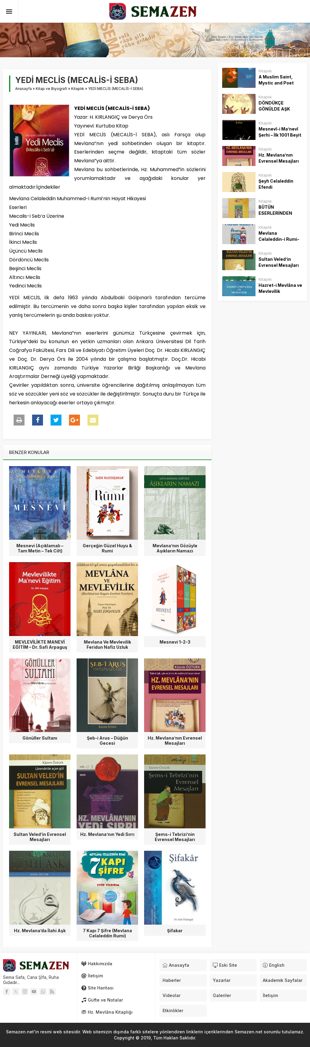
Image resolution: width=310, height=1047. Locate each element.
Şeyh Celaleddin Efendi (276, 184)
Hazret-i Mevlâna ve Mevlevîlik (280, 288)
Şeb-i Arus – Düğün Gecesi (107, 740)
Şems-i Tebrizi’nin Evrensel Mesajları (175, 837)
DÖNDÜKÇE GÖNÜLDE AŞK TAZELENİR (274, 109)
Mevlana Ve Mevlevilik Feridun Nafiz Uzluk (107, 644)
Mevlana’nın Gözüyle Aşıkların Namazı (175, 548)
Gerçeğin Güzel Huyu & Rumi (107, 548)
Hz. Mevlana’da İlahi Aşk (40, 930)
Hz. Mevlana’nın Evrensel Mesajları (175, 740)
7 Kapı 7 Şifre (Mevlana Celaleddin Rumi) (107, 933)
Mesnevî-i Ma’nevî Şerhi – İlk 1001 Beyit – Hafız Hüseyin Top (280, 135)
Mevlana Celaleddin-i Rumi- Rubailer (279, 239)
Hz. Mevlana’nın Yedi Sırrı (107, 834)
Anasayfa (23, 88)
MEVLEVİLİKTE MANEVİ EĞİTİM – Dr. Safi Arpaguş (40, 644)
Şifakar (175, 930)
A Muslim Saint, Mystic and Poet (276, 79)
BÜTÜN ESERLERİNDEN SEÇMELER (275, 213)
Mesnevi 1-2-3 (175, 641)
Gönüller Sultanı (39, 738)
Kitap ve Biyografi (51, 88)
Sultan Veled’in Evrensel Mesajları (40, 837)
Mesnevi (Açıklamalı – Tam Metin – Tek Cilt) (39, 548)
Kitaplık (77, 88)
